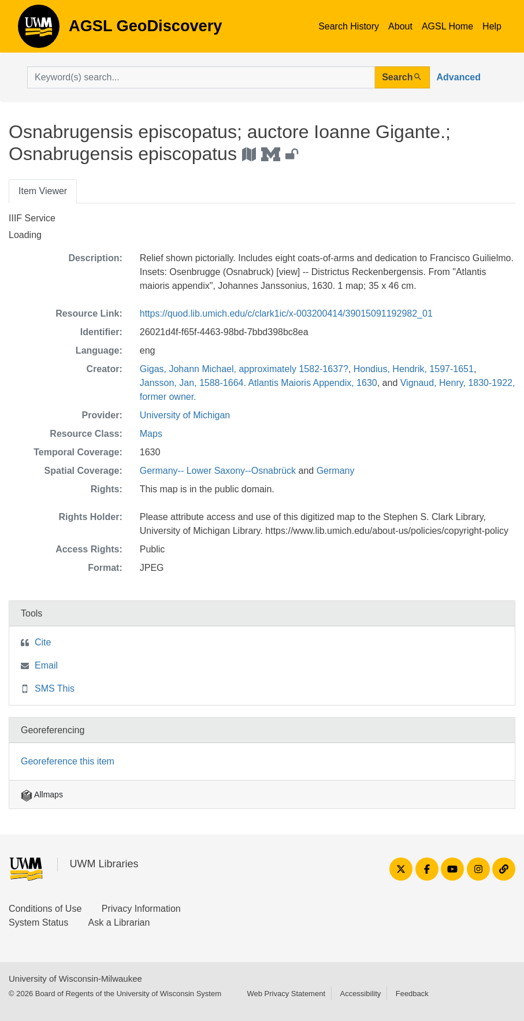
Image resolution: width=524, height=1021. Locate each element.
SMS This (55, 688)
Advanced (459, 77)
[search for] (201, 77)
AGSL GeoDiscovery (39, 30)
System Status (38, 922)
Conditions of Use (45, 909)
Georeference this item (67, 761)
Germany (336, 471)
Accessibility (360, 993)
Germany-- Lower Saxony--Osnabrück (218, 471)
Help (491, 26)
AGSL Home (447, 26)
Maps (151, 434)
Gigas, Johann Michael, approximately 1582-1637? (244, 369)
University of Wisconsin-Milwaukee (75, 978)
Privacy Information (141, 909)
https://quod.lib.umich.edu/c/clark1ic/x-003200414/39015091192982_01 (286, 313)
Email (46, 665)
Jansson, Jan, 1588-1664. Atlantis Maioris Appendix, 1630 (258, 383)
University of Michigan (185, 415)
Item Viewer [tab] (42, 191)
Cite (43, 642)
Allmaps (42, 794)
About (400, 26)
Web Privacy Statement (286, 993)
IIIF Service (32, 218)
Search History (348, 26)
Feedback (412, 993)
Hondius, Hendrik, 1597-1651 (414, 369)
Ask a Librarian (119, 922)
